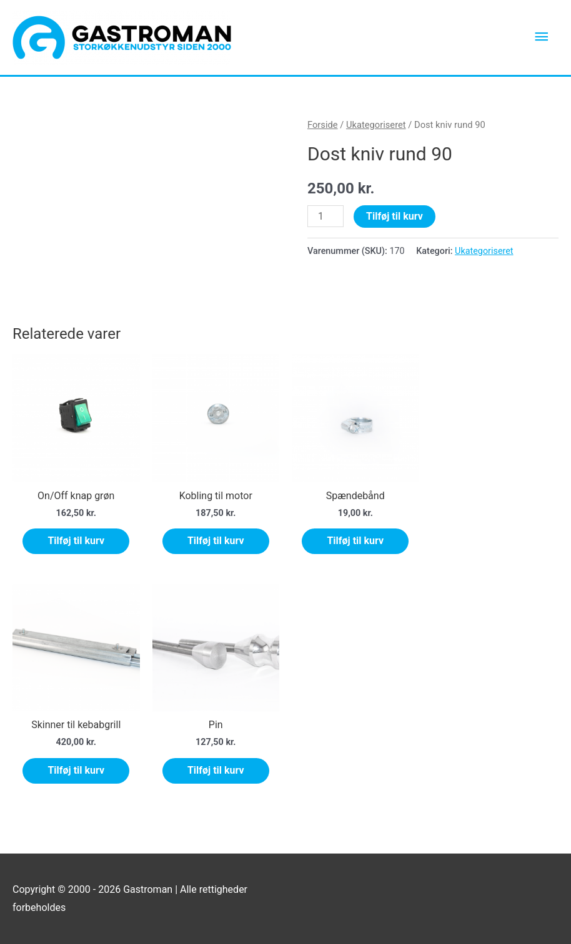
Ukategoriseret (376, 124)
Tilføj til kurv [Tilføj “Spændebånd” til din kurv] (355, 541)
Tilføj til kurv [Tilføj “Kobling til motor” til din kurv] (215, 541)
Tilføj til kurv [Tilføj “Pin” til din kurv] (215, 770)
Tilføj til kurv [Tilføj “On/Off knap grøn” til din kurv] (75, 541)
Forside (322, 124)
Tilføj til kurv (394, 216)
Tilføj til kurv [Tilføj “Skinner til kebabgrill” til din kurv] (75, 770)
